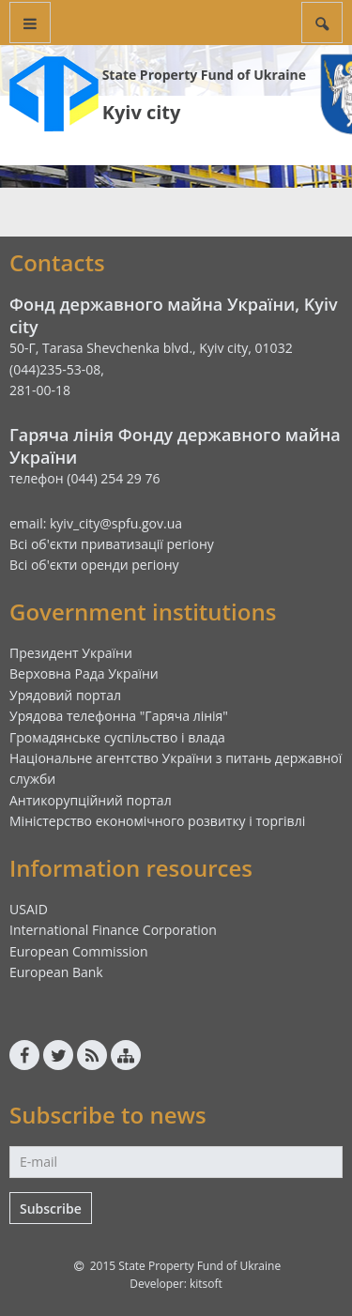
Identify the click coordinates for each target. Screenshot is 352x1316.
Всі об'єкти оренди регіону (94, 565)
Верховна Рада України (84, 673)
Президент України (70, 653)
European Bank (56, 972)
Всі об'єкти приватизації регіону (111, 544)
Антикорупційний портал (90, 800)
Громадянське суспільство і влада (117, 737)
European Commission (78, 951)
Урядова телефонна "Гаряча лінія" (118, 716)
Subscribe (51, 1208)
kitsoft (206, 1284)
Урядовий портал (65, 695)
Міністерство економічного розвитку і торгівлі (157, 821)
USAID (28, 909)
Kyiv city (141, 112)
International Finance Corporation (113, 930)
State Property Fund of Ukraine (204, 75)
